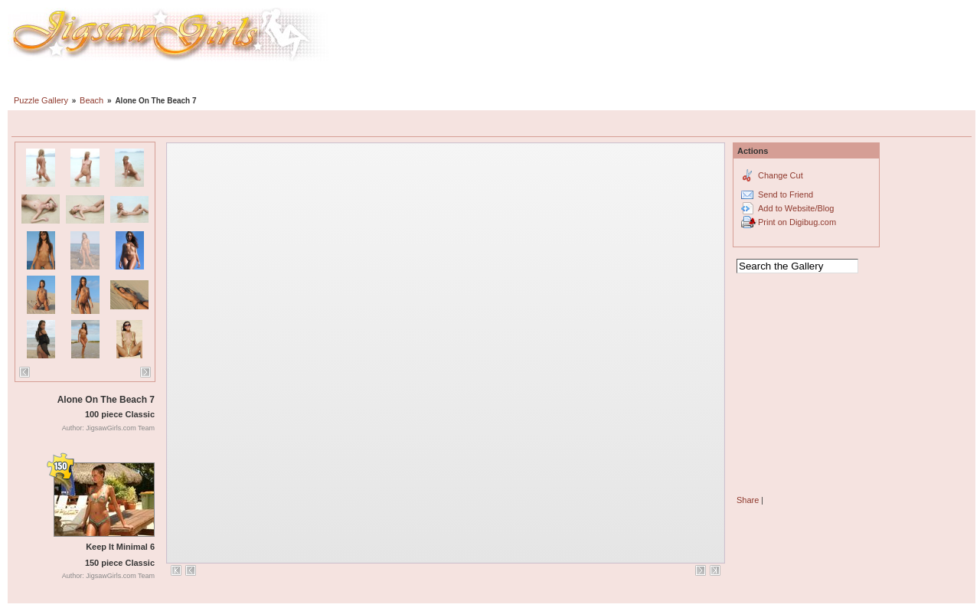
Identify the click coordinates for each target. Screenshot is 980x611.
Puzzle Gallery (41, 100)
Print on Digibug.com (797, 222)
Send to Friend (785, 194)
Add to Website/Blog (796, 208)
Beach (91, 100)
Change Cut (780, 175)
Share (748, 500)
